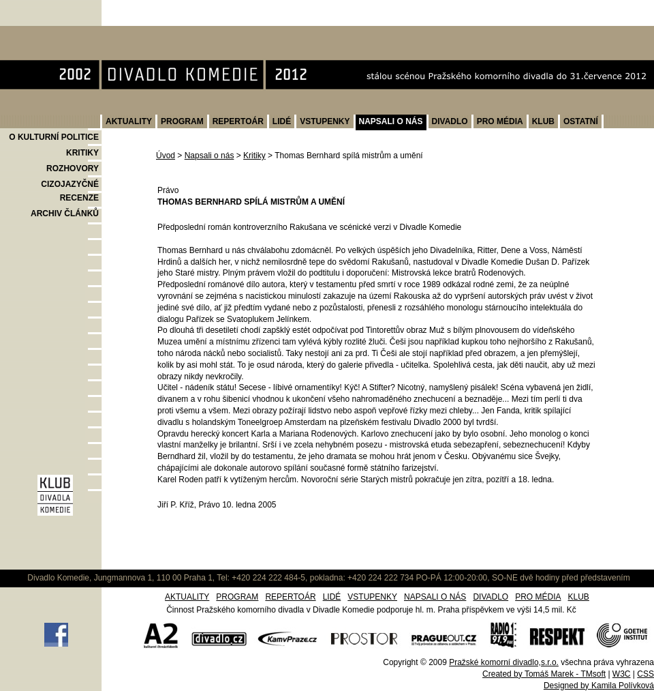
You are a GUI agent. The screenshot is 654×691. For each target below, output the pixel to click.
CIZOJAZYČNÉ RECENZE (70, 191)
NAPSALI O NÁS (391, 121)
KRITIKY (82, 153)
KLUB (543, 121)
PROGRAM (182, 121)
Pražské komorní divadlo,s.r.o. (504, 662)
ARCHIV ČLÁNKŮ (65, 213)
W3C (621, 674)
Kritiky (254, 155)
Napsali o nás (209, 155)
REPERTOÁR (238, 121)
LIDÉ (281, 121)
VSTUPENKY (324, 121)
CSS (645, 674)
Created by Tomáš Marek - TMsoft (544, 674)
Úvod (165, 155)
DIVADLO (450, 121)
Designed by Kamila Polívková (599, 685)
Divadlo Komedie (43, 33)
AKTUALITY (129, 121)
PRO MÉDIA (500, 121)
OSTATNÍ (580, 121)
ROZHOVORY (72, 168)
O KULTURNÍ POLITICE (54, 137)
